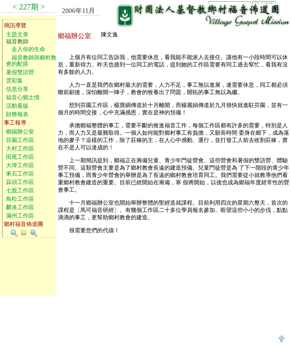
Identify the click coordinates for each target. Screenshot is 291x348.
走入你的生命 (25, 49)
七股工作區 (20, 190)
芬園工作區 (20, 140)
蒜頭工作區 (20, 182)
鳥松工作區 (20, 199)
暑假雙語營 (20, 72)
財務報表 (17, 114)
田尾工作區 (20, 157)
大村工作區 (20, 148)
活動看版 (17, 106)
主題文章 (17, 34)
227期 (29, 6)
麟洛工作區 (20, 207)
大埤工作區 (20, 165)
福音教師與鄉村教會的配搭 (31, 61)
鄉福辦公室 (20, 132)
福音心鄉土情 (23, 97)
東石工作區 (20, 174)
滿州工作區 (20, 216)
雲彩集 (14, 81)
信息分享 (17, 89)
